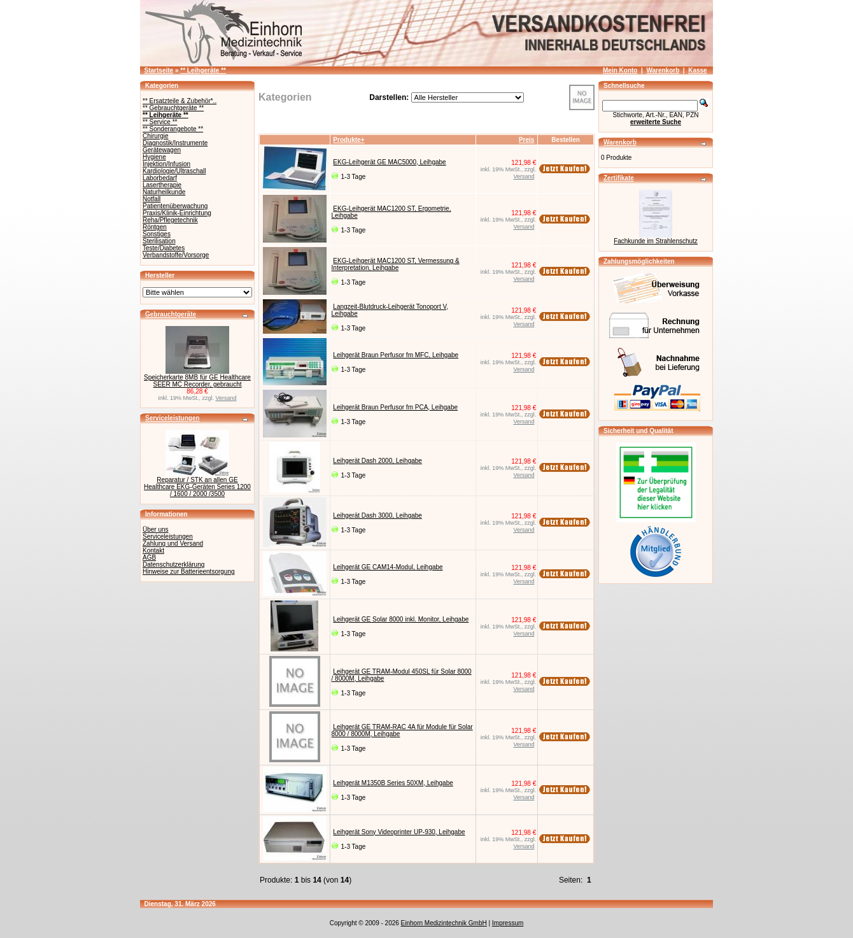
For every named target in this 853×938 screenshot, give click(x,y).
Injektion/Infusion (166, 163)
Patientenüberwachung (175, 206)
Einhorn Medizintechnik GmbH (444, 923)
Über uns (156, 529)
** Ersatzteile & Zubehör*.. (179, 100)
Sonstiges (157, 234)
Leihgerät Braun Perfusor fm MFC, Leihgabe (395, 355)
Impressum (507, 923)
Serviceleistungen (172, 418)
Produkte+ (348, 139)
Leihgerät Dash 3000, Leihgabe (377, 515)
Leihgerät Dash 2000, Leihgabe (377, 460)
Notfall (151, 199)
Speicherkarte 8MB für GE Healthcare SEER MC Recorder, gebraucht (197, 381)
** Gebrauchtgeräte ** (173, 107)
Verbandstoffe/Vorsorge (176, 255)
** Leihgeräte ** (203, 70)
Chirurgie (156, 135)
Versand (226, 398)
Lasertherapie (162, 184)
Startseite (159, 70)
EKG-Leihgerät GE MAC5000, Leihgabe (389, 162)
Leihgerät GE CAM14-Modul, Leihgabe (387, 567)
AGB (149, 557)
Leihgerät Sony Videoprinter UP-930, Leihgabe (399, 831)
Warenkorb (662, 70)
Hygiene (154, 156)
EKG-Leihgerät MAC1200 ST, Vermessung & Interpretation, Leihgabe (396, 264)
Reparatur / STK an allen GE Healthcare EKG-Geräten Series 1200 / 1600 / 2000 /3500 (197, 486)
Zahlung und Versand (173, 543)
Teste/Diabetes (164, 248)
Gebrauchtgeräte (170, 314)
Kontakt (153, 550)
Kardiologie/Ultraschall (174, 170)
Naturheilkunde (164, 191)
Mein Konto (620, 70)
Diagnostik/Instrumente (175, 142)
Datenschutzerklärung (173, 564)
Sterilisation (159, 241)
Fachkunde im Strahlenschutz (656, 241)
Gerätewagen (162, 149)
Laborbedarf (160, 177)
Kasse (697, 70)
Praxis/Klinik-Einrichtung (177, 213)
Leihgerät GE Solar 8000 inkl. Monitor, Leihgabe (401, 619)
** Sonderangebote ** (173, 128)
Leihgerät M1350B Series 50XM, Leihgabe (393, 782)
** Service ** (160, 121)
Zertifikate (618, 177)
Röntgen (155, 227)
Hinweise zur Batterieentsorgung (189, 571)
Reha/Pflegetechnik (170, 220)
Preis (526, 139)
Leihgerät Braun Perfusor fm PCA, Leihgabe (395, 407)
